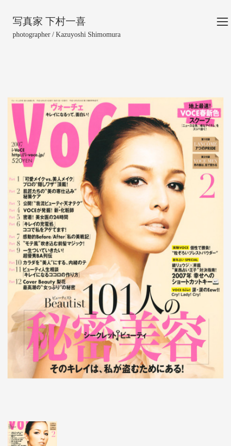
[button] (24, 238)
